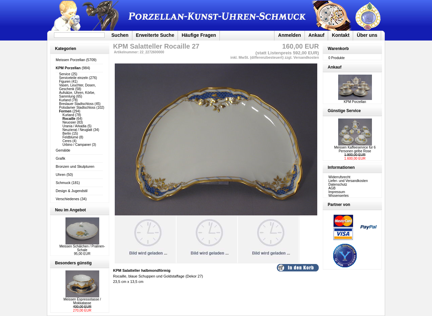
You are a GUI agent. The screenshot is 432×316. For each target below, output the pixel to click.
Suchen (120, 35)
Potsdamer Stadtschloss (77, 107)
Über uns (367, 35)
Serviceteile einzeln (73, 78)
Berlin (66, 133)
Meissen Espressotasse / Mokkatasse (82, 301)
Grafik (60, 158)
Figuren (65, 81)
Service (64, 74)
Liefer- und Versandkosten (348, 181)
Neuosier (69, 122)
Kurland (65, 100)
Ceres (67, 141)
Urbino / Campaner (76, 145)
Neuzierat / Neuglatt (77, 130)
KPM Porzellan (355, 100)
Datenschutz (337, 184)
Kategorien (65, 48)
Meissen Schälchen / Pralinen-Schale (82, 248)
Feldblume (70, 137)
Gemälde (63, 150)
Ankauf (316, 35)
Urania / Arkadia (74, 126)
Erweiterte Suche (155, 35)
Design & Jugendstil (71, 191)
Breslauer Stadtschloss (76, 104)
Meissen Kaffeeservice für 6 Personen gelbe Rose (355, 149)
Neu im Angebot (70, 210)
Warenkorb (338, 48)
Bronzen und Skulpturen (75, 166)
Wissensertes (338, 196)
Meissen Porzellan (70, 60)
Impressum (336, 192)
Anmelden (289, 35)
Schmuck (63, 183)
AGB (331, 188)
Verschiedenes (67, 199)
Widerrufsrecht (339, 177)
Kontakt (340, 35)
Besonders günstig (73, 263)
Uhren (60, 175)
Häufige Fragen (199, 35)
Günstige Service (344, 110)
